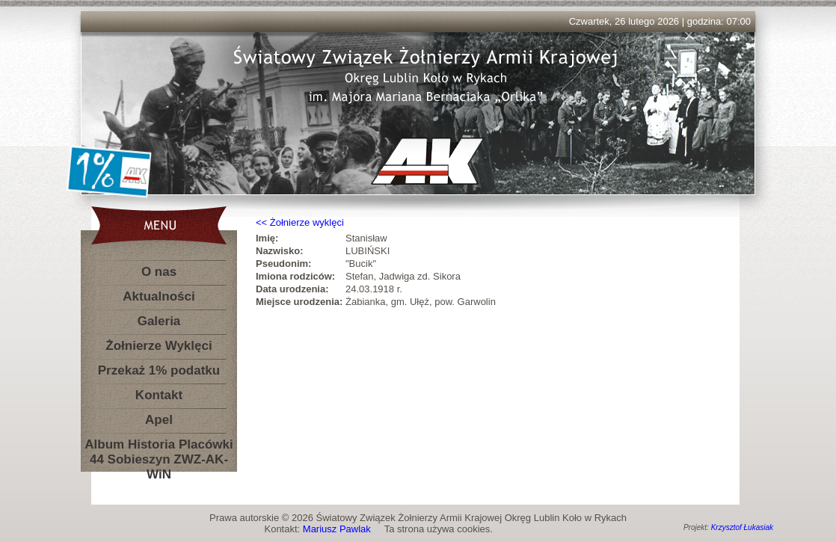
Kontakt (158, 395)
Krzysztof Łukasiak (742, 527)
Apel (159, 420)
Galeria (159, 321)
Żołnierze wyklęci (307, 222)
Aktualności (158, 296)
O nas (158, 272)
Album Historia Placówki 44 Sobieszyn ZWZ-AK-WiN (158, 447)
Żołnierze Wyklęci (158, 346)
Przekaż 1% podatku (159, 370)
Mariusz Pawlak (337, 529)
